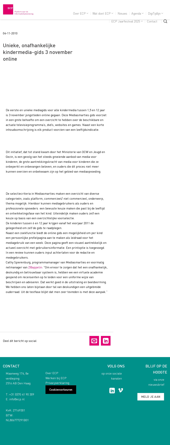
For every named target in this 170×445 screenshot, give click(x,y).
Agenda (137, 13)
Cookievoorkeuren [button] (60, 389)
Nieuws (122, 13)
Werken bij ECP (56, 378)
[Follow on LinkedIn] (112, 391)
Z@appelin (35, 267)
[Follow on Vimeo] (120, 391)
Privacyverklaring (57, 383)
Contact (152, 21)
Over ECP (80, 13)
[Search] (165, 21)
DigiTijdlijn (155, 13)
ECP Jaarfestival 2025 (127, 21)
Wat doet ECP (102, 13)
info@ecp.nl (17, 399)
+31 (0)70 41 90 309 (21, 394)
